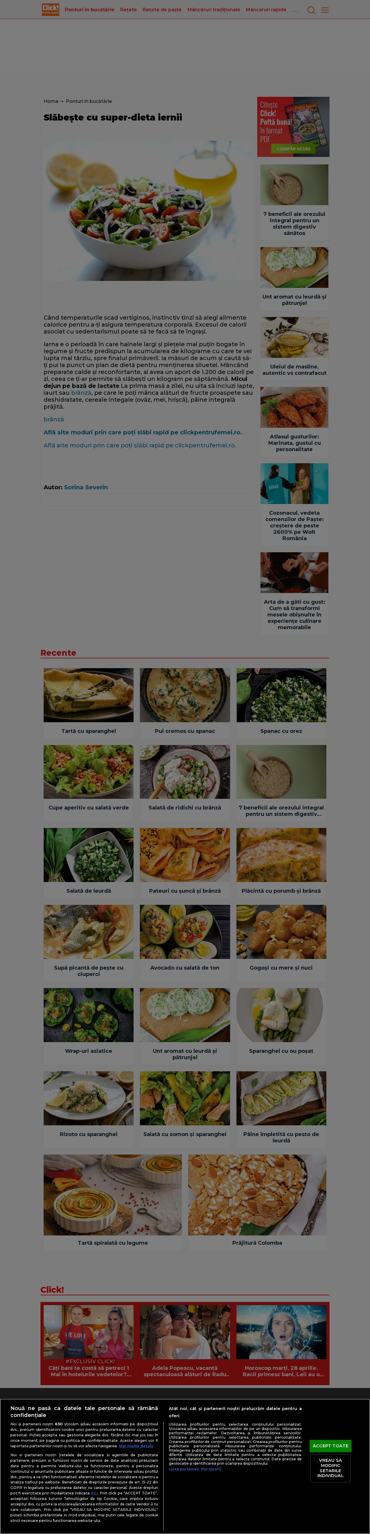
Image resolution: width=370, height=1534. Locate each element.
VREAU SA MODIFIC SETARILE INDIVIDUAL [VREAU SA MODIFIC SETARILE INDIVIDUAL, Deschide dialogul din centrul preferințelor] (330, 1468)
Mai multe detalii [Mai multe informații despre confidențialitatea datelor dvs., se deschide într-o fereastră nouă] (136, 1446)
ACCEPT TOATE (330, 1445)
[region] (185, 1466)
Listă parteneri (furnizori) (195, 1469)
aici (94, 1493)
